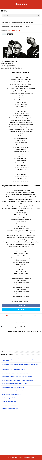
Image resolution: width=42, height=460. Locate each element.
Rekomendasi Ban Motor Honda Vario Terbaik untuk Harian (17, 376)
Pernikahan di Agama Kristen (9, 401)
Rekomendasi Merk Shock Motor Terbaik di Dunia (14, 383)
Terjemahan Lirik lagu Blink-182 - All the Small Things (22, 331)
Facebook (21, 305)
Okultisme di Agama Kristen (9, 398)
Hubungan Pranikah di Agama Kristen (11, 394)
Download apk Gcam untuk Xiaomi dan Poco (13, 390)
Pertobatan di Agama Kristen (9, 405)
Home (2, 22)
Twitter (21, 309)
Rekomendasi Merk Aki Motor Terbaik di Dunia (13, 387)
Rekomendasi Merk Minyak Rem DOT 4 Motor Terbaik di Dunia (17, 380)
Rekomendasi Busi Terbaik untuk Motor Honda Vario (15, 373)
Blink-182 (7, 22)
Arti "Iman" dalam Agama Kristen (10, 408)
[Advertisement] (21, 432)
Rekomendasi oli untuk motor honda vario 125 (13, 369)
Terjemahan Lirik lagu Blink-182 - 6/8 (14, 327)
